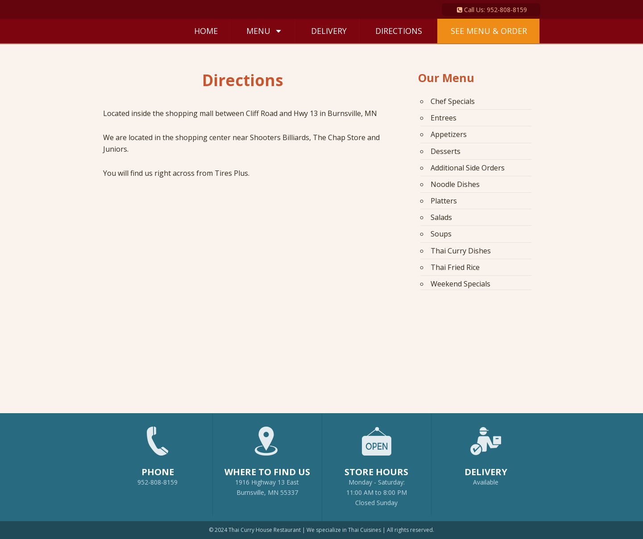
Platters (444, 200)
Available (485, 482)
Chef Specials (453, 101)
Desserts (445, 151)
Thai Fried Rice (455, 266)
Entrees (443, 118)
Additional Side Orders (468, 167)
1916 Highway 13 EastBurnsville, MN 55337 (267, 457)
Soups (441, 233)
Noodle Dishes (455, 184)
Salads (441, 217)
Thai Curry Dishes (461, 250)
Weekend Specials (460, 283)
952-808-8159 (158, 452)
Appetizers (449, 134)
